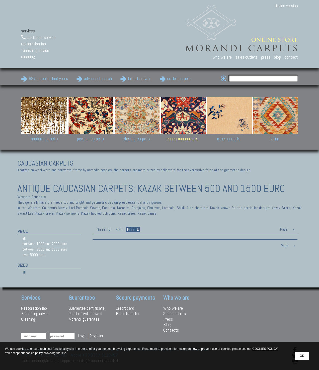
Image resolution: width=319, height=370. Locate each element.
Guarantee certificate (87, 308)
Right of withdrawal (85, 313)
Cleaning (28, 319)
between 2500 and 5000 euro (44, 249)
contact (291, 57)
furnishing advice (35, 50)
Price (133, 229)
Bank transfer (128, 313)
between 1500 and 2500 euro (44, 243)
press (265, 57)
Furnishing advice (35, 313)
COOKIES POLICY (265, 349)
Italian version (286, 5)
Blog (167, 324)
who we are (222, 57)
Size (118, 229)
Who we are (173, 308)
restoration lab (33, 44)
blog (277, 57)
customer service (38, 37)
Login (82, 336)
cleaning (28, 56)
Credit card (125, 308)
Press (168, 319)
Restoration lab (34, 308)
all (24, 238)
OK (302, 356)
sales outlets (246, 57)
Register (96, 336)
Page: (284, 229)
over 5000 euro (33, 254)
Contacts (171, 330)
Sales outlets (174, 313)
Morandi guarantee (84, 319)
